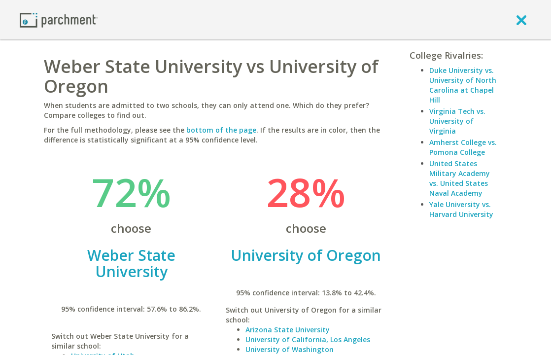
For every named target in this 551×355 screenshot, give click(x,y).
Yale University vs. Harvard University (461, 209)
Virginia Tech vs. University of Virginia (457, 121)
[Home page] (59, 19)
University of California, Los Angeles (307, 339)
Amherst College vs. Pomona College (463, 147)
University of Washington (289, 349)
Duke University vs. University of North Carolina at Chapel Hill (462, 85)
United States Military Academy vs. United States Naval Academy (459, 178)
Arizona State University (287, 329)
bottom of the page (221, 130)
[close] (521, 20)
